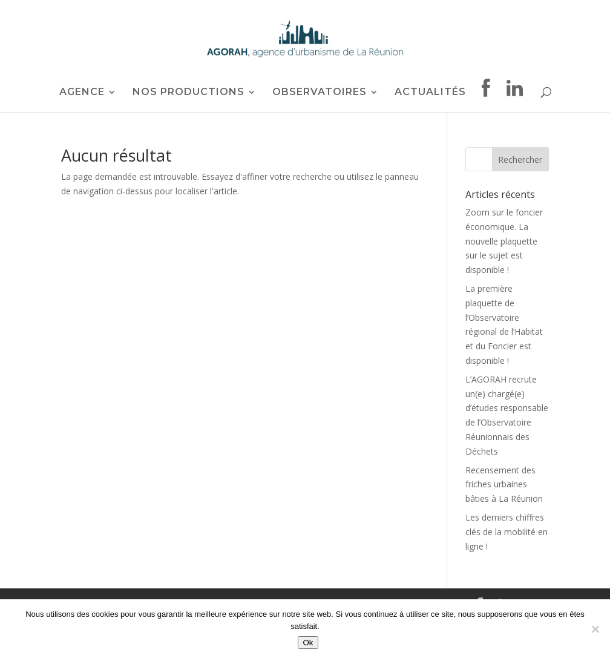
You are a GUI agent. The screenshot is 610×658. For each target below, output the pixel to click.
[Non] (595, 629)
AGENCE (82, 92)
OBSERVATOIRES (319, 92)
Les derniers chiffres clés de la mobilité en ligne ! (506, 532)
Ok (308, 642)
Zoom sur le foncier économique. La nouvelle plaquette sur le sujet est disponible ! (504, 240)
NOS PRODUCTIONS (188, 92)
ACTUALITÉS (430, 92)
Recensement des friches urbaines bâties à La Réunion (504, 484)
